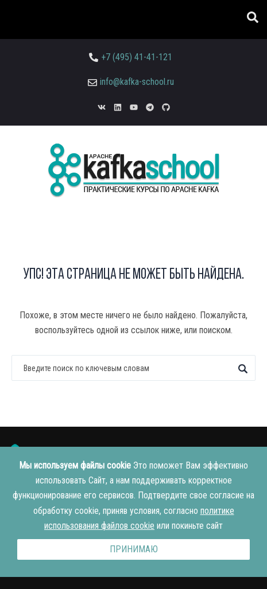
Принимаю (134, 549)
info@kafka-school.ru (137, 81)
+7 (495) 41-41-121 (136, 57)
